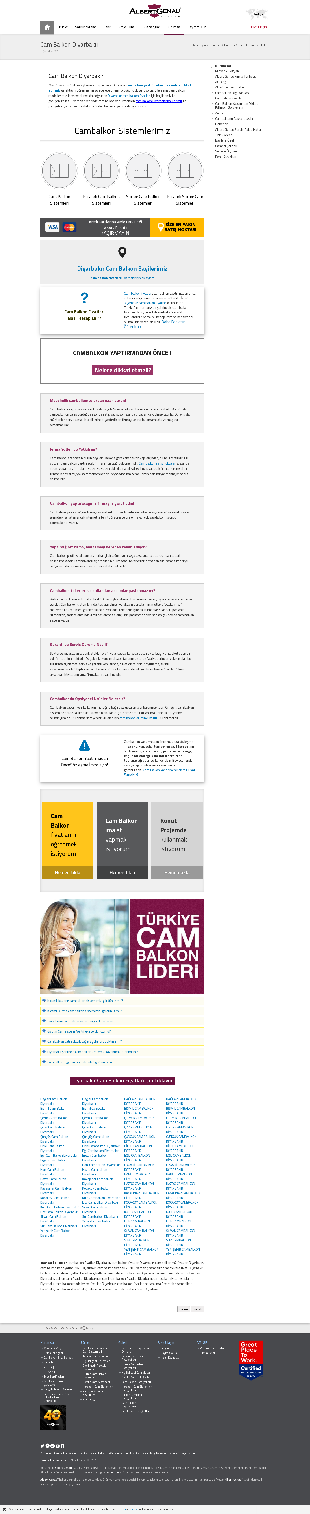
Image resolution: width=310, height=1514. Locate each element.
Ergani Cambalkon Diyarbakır (95, 1158)
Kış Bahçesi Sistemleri (97, 1361)
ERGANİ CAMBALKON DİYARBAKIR (181, 1167)
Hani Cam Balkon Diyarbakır (52, 1172)
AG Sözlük (50, 1372)
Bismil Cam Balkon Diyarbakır (53, 1111)
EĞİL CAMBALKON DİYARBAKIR (178, 1158)
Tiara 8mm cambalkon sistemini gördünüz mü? (80, 1021)
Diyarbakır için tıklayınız (122, 278)
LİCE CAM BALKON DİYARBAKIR (137, 1224)
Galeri (122, 1342)
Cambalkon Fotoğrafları (136, 1411)
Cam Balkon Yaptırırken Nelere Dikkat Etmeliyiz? (159, 772)
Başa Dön (68, 1328)
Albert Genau (63, 1468)
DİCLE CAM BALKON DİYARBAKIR (138, 1148)
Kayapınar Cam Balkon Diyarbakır (56, 1191)
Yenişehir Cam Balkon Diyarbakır (55, 1233)
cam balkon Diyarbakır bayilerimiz (159, 100)
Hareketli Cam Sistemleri (98, 1387)
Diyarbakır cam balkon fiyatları (129, 95)
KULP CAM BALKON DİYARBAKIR (137, 1214)
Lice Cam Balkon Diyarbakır (59, 1211)
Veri (123, 1509)
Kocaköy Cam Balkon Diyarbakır (54, 1200)
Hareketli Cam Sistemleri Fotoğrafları (137, 1388)
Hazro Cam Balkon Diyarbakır (53, 1181)
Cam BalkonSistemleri (59, 199)
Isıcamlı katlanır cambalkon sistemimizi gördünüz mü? (85, 1000)
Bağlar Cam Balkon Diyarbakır (53, 1101)
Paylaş (86, 1328)
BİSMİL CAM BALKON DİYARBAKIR (139, 1111)
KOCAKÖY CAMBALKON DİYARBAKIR (182, 1205)
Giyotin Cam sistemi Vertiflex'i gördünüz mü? (79, 1031)
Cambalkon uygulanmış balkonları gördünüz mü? (81, 1062)
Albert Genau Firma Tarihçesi (236, 76)
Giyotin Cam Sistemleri (97, 1382)
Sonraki (197, 1309)
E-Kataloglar (90, 1399)
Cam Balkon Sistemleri (54, 1460)
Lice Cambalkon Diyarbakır (100, 1202)
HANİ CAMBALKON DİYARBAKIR (179, 1177)
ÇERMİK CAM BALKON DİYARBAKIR (139, 1120)
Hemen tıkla (67, 872)
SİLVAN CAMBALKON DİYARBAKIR (180, 1233)
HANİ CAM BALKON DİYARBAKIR (137, 1177)
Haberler (221, 124)
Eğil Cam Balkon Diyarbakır (59, 1155)
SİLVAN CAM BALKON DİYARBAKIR (139, 1233)
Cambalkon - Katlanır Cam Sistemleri (95, 1350)
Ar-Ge (219, 113)
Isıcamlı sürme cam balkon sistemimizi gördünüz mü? (84, 1011)
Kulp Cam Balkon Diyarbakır (59, 1207)
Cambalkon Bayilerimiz (68, 1453)
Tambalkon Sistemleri (96, 1356)
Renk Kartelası (225, 156)
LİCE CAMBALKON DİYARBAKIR (178, 1224)
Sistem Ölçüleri (226, 151)
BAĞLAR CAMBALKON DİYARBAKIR (181, 1101)
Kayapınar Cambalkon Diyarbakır (97, 1181)
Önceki (183, 1309)
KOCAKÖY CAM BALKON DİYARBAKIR (140, 1205)
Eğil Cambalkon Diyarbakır (100, 1150)
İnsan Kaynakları (170, 1357)
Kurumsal (223, 66)
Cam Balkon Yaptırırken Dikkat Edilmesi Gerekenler (236, 105)
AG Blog (220, 81)
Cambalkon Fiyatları (229, 98)
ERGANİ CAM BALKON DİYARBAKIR (139, 1167)
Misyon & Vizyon (227, 70)
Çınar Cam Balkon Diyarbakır (52, 1129)
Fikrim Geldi (207, 1353)
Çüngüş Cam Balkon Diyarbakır (54, 1139)
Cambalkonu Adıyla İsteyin (234, 118)
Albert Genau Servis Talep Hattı (238, 129)
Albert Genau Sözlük (229, 87)
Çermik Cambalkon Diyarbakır (95, 1120)
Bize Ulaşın (165, 1342)
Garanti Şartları (226, 145)
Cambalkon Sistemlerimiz (122, 130)
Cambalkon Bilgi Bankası (232, 92)
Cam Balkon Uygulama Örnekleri (135, 1350)
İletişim (165, 1348)
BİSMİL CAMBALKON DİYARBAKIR (180, 1111)
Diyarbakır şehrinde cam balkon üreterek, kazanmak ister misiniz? (93, 1051)
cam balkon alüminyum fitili (138, 718)
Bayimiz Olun (169, 1353)
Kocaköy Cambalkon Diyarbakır (96, 1191)
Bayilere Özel (224, 140)
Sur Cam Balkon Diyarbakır (58, 1226)
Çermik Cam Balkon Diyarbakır (54, 1120)
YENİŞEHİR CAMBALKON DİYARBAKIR (183, 1252)
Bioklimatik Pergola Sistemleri (94, 1367)
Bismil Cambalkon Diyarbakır (94, 1111)
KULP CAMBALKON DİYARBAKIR (179, 1214)
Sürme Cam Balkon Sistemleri (143, 199)
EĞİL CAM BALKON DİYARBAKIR (137, 1158)
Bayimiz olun (188, 1453)
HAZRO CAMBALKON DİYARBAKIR (180, 1186)
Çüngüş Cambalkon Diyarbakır (95, 1139)
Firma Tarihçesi (53, 1353)
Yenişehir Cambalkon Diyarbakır (97, 1224)
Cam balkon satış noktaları (157, 463)
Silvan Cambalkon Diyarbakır (94, 1209)
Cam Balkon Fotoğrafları (136, 1382)
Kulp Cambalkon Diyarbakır (101, 1197)
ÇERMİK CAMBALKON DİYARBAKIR (181, 1120)
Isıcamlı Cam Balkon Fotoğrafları (134, 1358)
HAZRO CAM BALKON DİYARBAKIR (139, 1186)
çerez (133, 1509)
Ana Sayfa (48, 1328)
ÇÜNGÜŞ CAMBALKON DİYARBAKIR (181, 1139)
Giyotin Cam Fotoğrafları (136, 1377)
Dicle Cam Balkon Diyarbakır (52, 1148)
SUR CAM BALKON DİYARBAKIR (137, 1242)
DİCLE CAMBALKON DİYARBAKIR (179, 1148)
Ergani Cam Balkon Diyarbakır (53, 1162)
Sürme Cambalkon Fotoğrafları (133, 1366)
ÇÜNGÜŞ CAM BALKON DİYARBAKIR (139, 1139)
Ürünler (84, 1342)
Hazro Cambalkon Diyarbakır (94, 1172)
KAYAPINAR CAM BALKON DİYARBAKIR (141, 1195)
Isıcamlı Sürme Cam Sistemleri (185, 199)
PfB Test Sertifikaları (212, 1348)
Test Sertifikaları (54, 1377)
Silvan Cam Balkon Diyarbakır (53, 1219)
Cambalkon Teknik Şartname (55, 1383)
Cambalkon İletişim (95, 1453)
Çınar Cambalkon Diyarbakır (94, 1129)
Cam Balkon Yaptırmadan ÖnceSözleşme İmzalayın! (84, 761)
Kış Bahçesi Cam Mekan (136, 1372)
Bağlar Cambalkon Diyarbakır (95, 1101)
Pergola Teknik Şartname (59, 1389)
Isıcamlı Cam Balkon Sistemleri (101, 199)
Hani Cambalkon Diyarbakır (101, 1164)
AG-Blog (49, 1367)
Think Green (223, 134)
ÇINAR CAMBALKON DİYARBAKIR (179, 1129)
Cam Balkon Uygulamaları (130, 1404)
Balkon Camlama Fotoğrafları (132, 1396)
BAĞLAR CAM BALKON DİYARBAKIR (139, 1101)
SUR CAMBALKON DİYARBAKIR (178, 1242)
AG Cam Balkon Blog (121, 1453)
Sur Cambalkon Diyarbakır (100, 1216)
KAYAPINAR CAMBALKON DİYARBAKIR (183, 1195)
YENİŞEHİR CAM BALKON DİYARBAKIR (141, 1252)
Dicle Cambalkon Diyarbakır (101, 1146)
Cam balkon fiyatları (138, 293)
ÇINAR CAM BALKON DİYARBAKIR (138, 1129)
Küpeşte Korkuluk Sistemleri (93, 1393)
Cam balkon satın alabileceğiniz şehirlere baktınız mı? (84, 1041)
